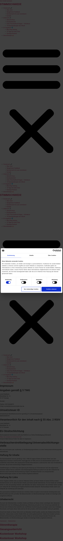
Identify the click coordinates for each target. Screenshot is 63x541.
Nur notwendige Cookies (31, 289)
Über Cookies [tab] (52, 255)
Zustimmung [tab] (11, 255)
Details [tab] (31, 255)
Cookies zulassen (51, 289)
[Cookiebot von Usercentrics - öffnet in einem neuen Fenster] (54, 250)
